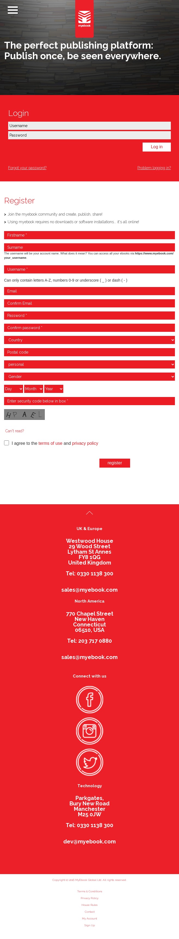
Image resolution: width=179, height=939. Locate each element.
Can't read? (14, 431)
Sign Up (89, 925)
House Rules (89, 904)
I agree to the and (51, 443)
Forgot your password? (27, 168)
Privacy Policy (89, 898)
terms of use (50, 443)
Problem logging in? (154, 168)
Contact (90, 911)
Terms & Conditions (89, 891)
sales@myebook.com (89, 590)
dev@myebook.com (89, 841)
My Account (89, 918)
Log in (157, 146)
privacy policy (85, 443)
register (115, 463)
